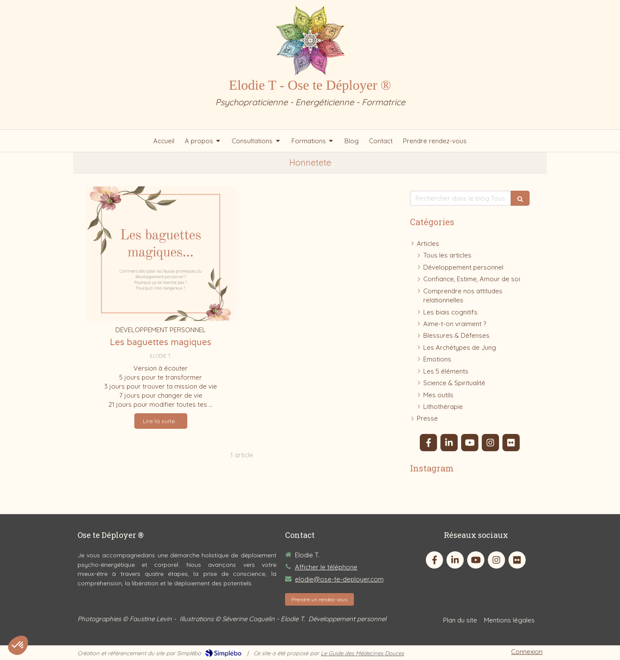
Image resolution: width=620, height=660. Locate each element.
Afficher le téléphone (326, 567)
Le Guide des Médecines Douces (362, 653)
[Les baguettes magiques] (160, 253)
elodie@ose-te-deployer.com (339, 579)
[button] (18, 645)
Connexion (526, 651)
